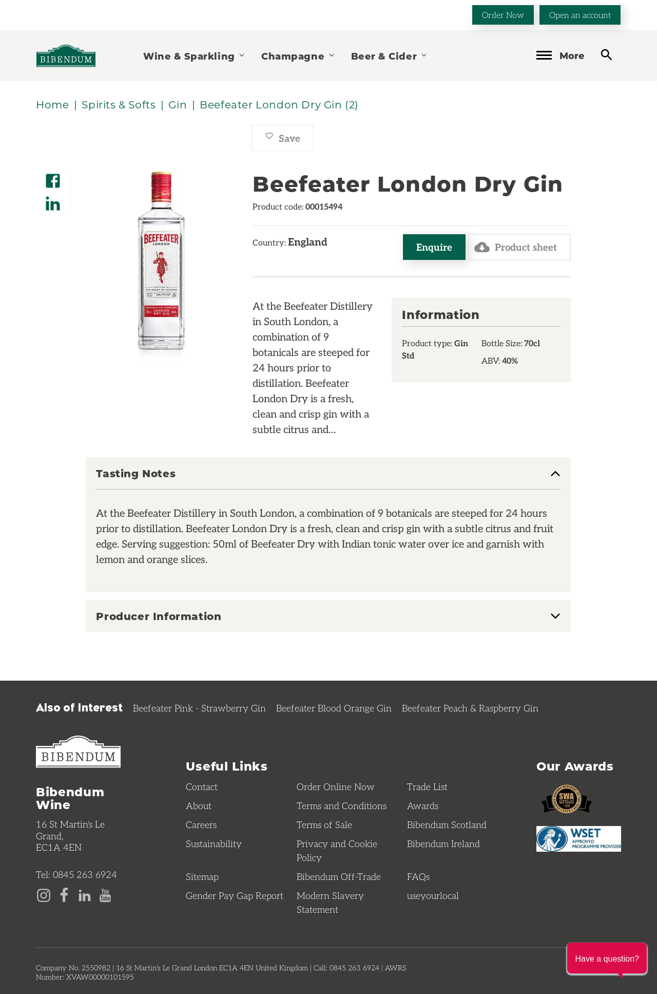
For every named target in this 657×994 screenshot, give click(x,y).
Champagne (298, 55)
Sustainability (214, 843)
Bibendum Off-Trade (339, 876)
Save (282, 137)
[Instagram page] (43, 894)
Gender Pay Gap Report (234, 895)
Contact (202, 786)
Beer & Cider (389, 55)
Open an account (580, 15)
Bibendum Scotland (447, 824)
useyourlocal (433, 895)
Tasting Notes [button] (136, 473)
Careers (201, 824)
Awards (422, 805)
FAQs (418, 876)
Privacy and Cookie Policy (337, 850)
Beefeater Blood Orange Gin (334, 708)
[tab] (328, 478)
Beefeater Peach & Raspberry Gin (470, 708)
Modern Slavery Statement (330, 902)
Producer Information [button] (158, 616)
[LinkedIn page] (84, 894)
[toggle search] (606, 54)
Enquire (434, 246)
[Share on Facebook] (53, 177)
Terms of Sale (324, 824)
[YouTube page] (105, 894)
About (198, 805)
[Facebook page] (64, 894)
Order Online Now (336, 786)
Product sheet (515, 247)
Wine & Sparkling (194, 55)
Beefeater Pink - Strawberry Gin (199, 708)
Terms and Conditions (342, 805)
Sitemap (202, 876)
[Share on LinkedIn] (53, 200)
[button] (607, 958)
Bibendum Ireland (443, 843)
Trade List (427, 786)
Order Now (503, 15)
